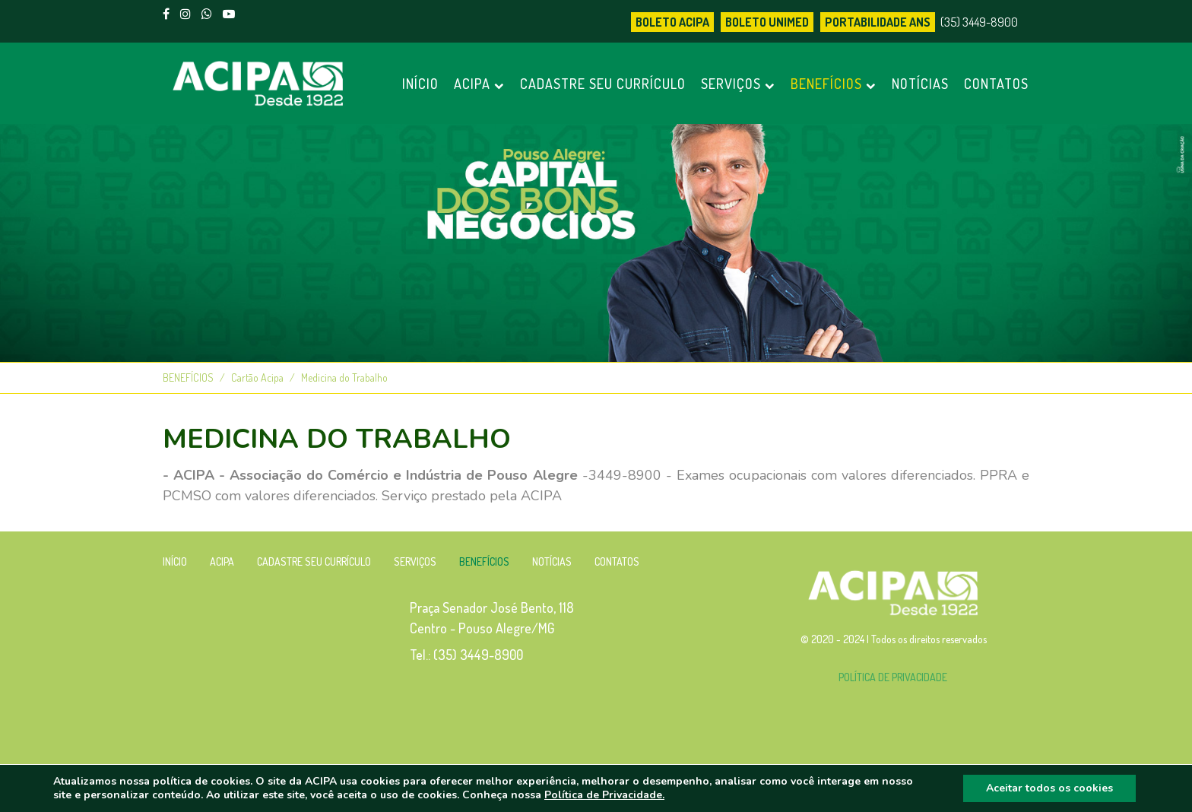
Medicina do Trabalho (344, 377)
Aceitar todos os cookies (1049, 788)
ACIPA (479, 83)
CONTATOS (996, 83)
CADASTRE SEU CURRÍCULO (603, 83)
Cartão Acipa (257, 377)
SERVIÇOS (738, 83)
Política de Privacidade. (604, 795)
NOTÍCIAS (920, 83)
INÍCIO (420, 83)
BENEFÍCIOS (834, 83)
